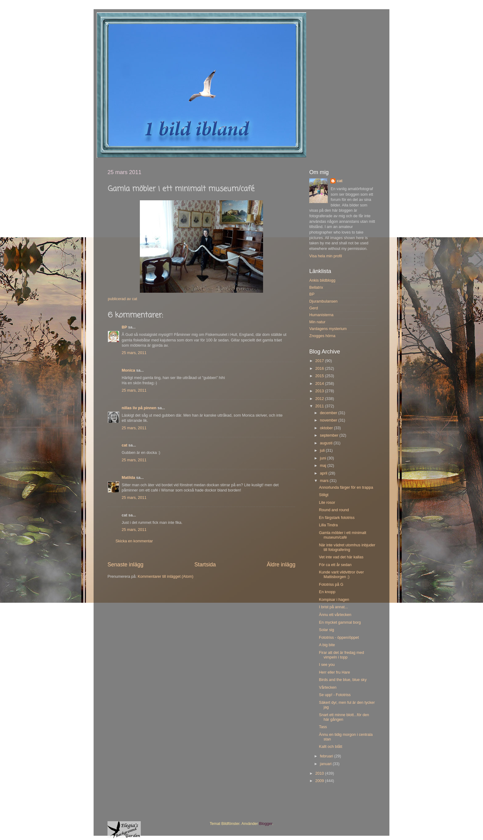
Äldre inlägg (281, 564)
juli (323, 450)
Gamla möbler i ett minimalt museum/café (342, 535)
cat (124, 445)
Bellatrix (316, 287)
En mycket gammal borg (340, 622)
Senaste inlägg (126, 564)
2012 (320, 399)
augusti (327, 443)
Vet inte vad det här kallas (341, 557)
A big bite (327, 645)
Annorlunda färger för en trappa (346, 487)
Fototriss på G (331, 584)
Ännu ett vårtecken (335, 615)
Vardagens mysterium (328, 329)
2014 (320, 383)
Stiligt (323, 495)
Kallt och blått (330, 746)
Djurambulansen (323, 301)
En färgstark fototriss (336, 518)
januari (326, 764)
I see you (327, 665)
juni (323, 458)
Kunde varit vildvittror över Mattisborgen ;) (341, 574)
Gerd (313, 308)
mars (325, 481)
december (329, 413)
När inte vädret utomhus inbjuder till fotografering (347, 547)
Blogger (265, 824)
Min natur (317, 322)
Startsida (205, 564)
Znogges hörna (322, 336)
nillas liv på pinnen (139, 408)
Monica (128, 370)
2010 (320, 773)
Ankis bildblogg (322, 280)
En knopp (327, 592)
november (329, 420)
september (329, 435)
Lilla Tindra (328, 525)
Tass (323, 727)
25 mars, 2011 (134, 353)
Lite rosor (327, 502)
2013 (320, 391)
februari (327, 756)
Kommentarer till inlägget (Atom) (165, 576)
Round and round (334, 510)
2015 (320, 376)
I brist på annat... (333, 607)
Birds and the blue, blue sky (343, 680)
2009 (320, 781)
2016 (320, 368)
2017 (320, 361)
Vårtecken (327, 687)
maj (323, 465)
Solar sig (326, 630)
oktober (327, 428)
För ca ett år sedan (335, 565)
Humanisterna (321, 315)
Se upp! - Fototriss (335, 695)
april (324, 473)
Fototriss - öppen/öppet (339, 637)
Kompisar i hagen (334, 599)
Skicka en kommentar (134, 541)
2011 (320, 406)
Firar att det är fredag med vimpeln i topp (341, 654)
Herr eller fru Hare (334, 672)
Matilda (128, 477)
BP (124, 327)
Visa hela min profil (325, 256)
